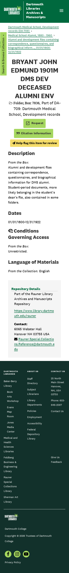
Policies (31, 411)
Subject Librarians (33, 392)
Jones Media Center (11, 427)
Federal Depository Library (33, 434)
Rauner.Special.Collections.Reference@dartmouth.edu (34, 344)
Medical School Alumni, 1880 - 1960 (30, 35)
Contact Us (57, 411)
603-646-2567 (58, 403)
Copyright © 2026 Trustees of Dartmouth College (28, 538)
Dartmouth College (15, 528)
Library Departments (34, 402)
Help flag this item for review (34, 143)
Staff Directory (32, 381)
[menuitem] (8, 554)
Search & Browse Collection (3, 56)
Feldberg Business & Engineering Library (10, 464)
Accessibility (34, 423)
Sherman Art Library (11, 499)
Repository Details (25, 289)
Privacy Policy (13, 562)
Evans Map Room (10, 412)
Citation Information (33, 133)
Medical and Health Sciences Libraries (10, 444)
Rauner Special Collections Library (10, 484)
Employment (34, 417)
